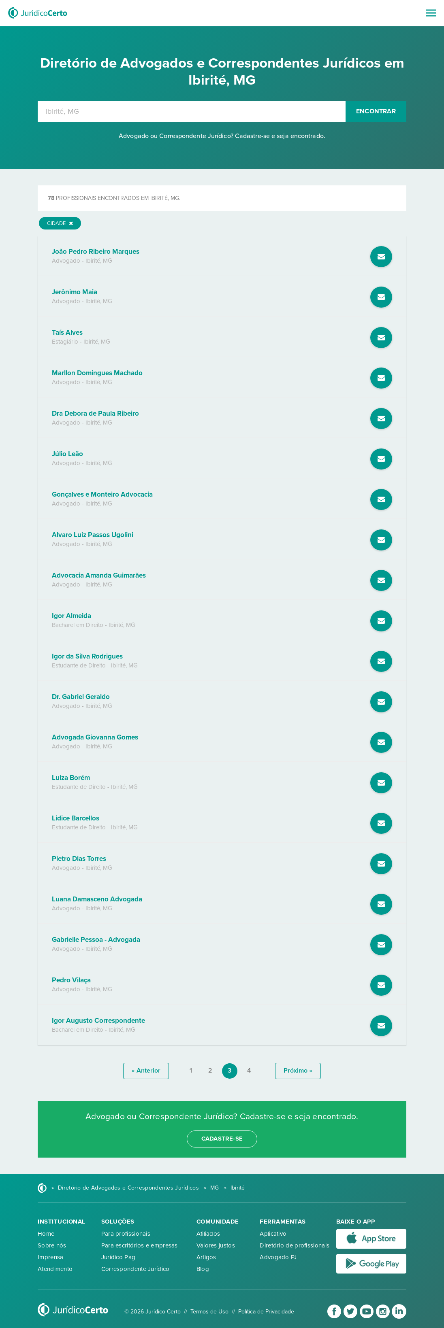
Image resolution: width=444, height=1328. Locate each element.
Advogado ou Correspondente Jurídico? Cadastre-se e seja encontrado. (222, 136)
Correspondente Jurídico (135, 1269)
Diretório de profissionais (294, 1245)
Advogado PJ (278, 1257)
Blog (202, 1269)
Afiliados (208, 1233)
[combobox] (192, 111)
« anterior (146, 1071)
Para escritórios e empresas (139, 1245)
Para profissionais (125, 1233)
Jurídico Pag (118, 1257)
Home (46, 1233)
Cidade (60, 223)
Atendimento (55, 1269)
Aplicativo (273, 1233)
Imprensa (50, 1257)
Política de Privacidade (266, 1311)
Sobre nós (52, 1245)
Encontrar (376, 111)
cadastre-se (222, 1138)
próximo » (298, 1071)
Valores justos (215, 1245)
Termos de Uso (209, 1311)
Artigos (206, 1257)
